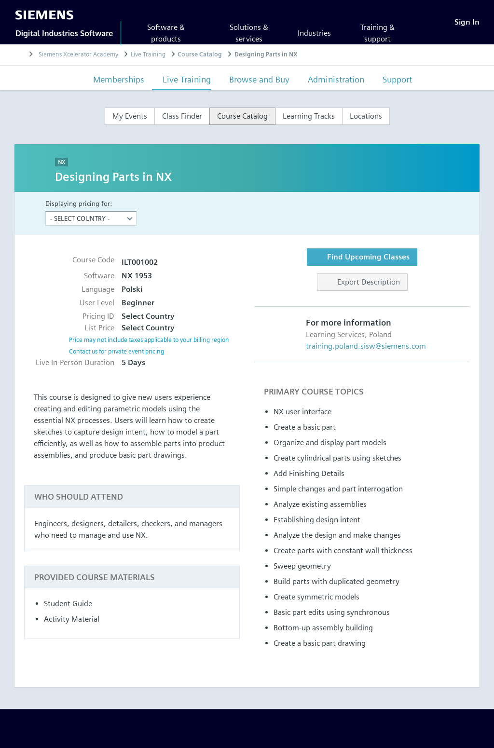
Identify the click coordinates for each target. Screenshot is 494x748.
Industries (314, 33)
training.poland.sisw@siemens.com (366, 346)
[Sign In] (467, 22)
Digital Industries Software (64, 33)
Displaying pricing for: (78, 203)
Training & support (377, 33)
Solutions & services (249, 33)
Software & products (166, 33)
